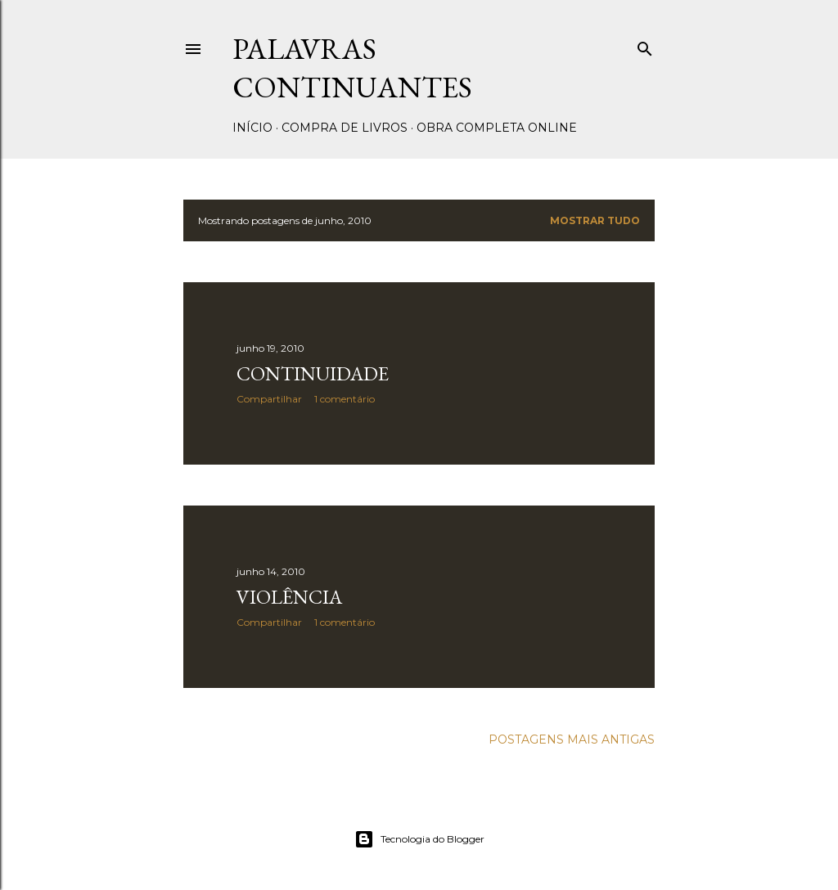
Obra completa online (497, 127)
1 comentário (344, 399)
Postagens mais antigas (572, 739)
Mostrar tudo (595, 220)
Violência (289, 596)
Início (252, 127)
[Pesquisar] (645, 45)
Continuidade (313, 373)
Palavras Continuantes (352, 67)
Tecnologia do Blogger (419, 839)
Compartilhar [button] (269, 399)
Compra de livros (345, 127)
